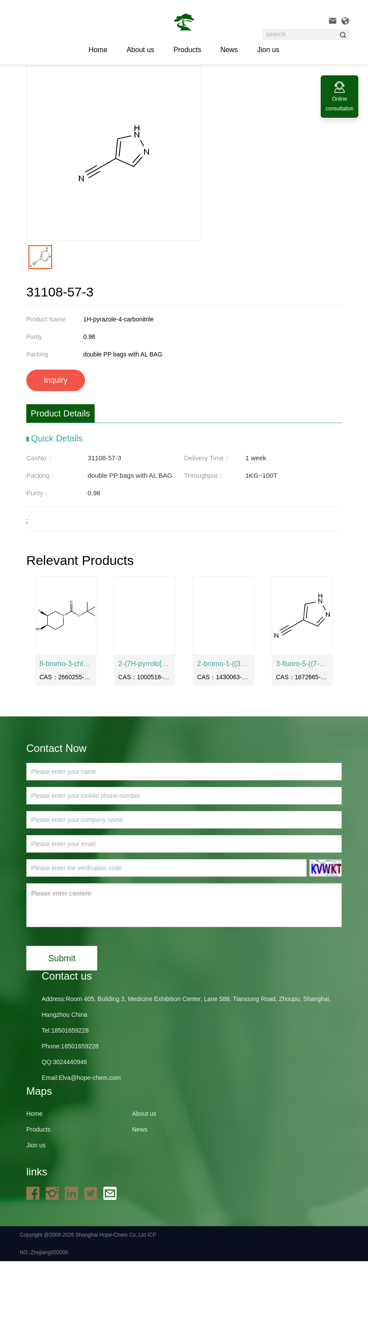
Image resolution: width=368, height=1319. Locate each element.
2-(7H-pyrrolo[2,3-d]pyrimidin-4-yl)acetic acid (144, 721)
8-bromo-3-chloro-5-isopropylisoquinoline (65, 721)
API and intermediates (154, 87)
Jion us (268, 49)
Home (78, 87)
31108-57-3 (205, 87)
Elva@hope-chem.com (90, 1135)
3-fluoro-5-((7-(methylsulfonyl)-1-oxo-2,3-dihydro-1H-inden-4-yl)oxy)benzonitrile (302, 721)
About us (140, 49)
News (229, 49)
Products (187, 49)
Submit (61, 1016)
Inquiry (55, 438)
